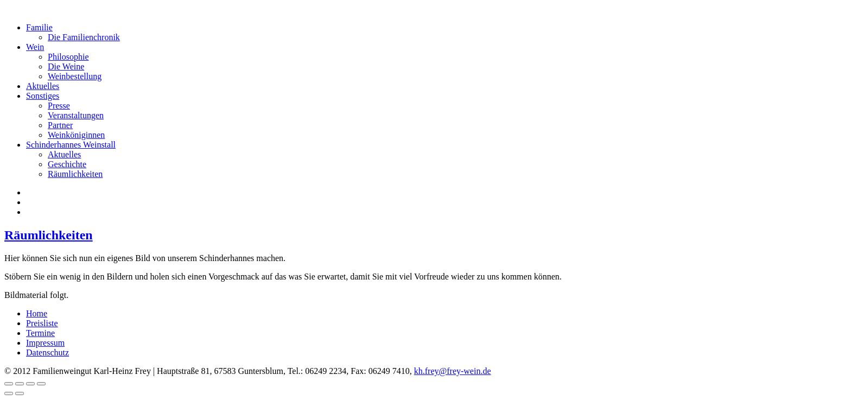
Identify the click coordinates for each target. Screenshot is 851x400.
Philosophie (68, 56)
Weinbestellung (74, 76)
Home (36, 313)
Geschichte (67, 164)
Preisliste (42, 323)
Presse (59, 105)
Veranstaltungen (76, 115)
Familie (39, 27)
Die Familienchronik (84, 37)
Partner (60, 125)
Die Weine (66, 66)
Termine (40, 333)
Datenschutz (47, 352)
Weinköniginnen (76, 134)
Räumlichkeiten (75, 174)
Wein (35, 47)
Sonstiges (42, 95)
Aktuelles (42, 86)
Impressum (45, 342)
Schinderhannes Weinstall (71, 144)
